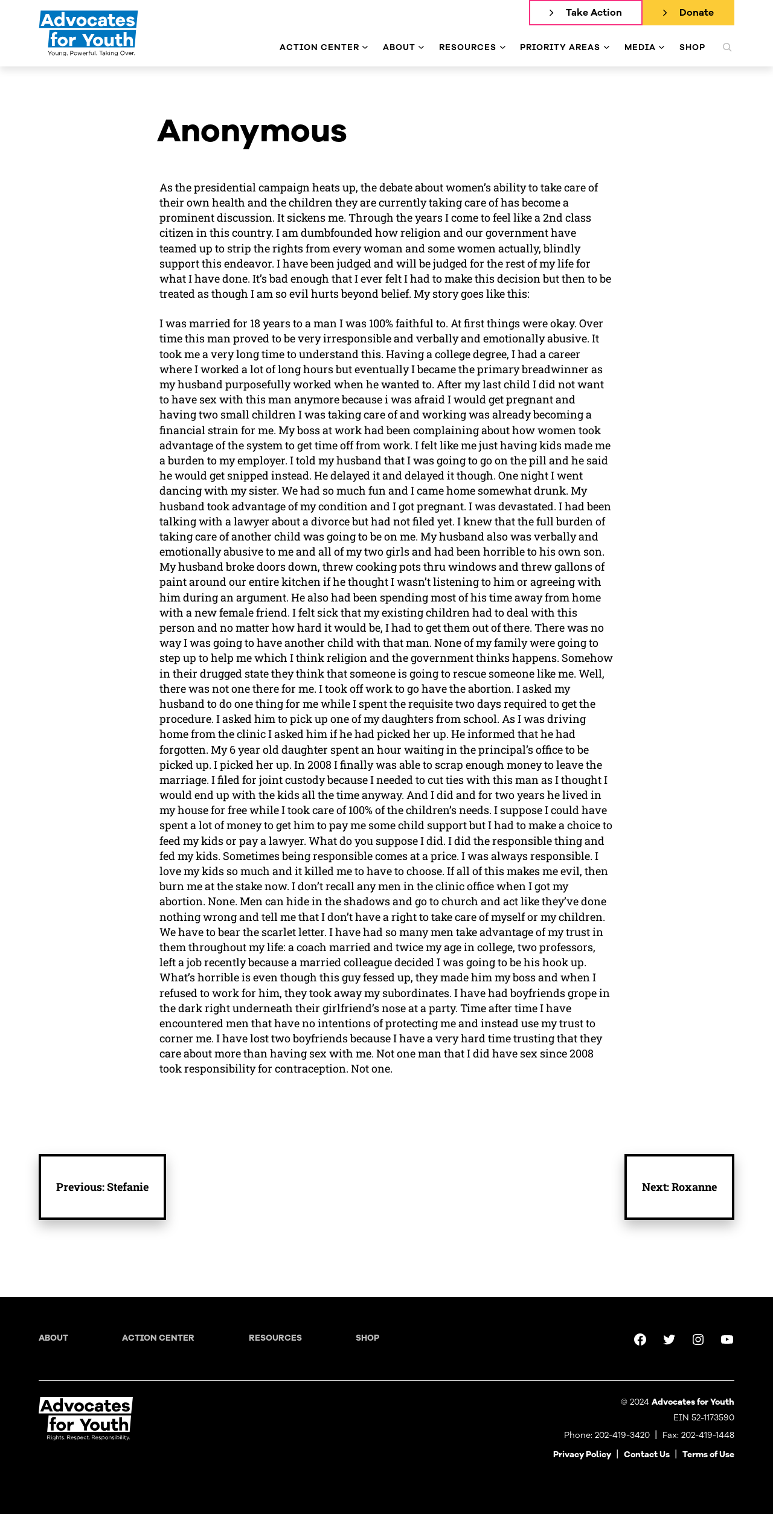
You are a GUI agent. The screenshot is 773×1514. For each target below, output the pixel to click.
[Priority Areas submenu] (606, 47)
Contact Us (647, 1454)
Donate (696, 12)
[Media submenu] (661, 47)
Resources (275, 1338)
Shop (367, 1338)
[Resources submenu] (502, 47)
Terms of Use (708, 1454)
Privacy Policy (582, 1454)
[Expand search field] (727, 47)
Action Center (158, 1338)
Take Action (594, 12)
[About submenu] (421, 47)
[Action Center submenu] (365, 47)
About (53, 1338)
